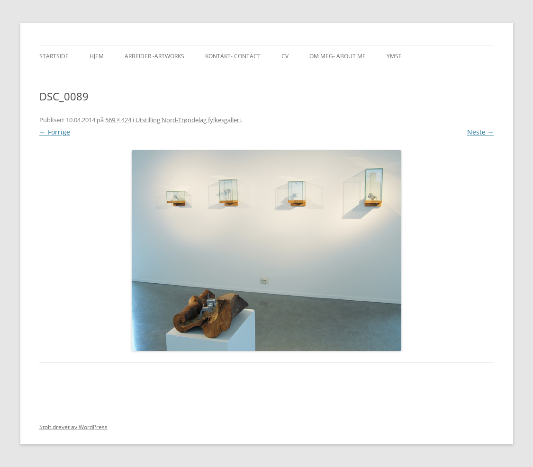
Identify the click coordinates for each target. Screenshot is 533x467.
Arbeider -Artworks (154, 56)
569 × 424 (118, 120)
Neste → (480, 131)
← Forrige (54, 131)
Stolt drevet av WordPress (73, 427)
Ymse (394, 56)
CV (285, 56)
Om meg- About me (337, 56)
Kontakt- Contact (233, 56)
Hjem (97, 56)
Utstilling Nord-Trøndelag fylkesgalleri (188, 120)
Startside (54, 56)
